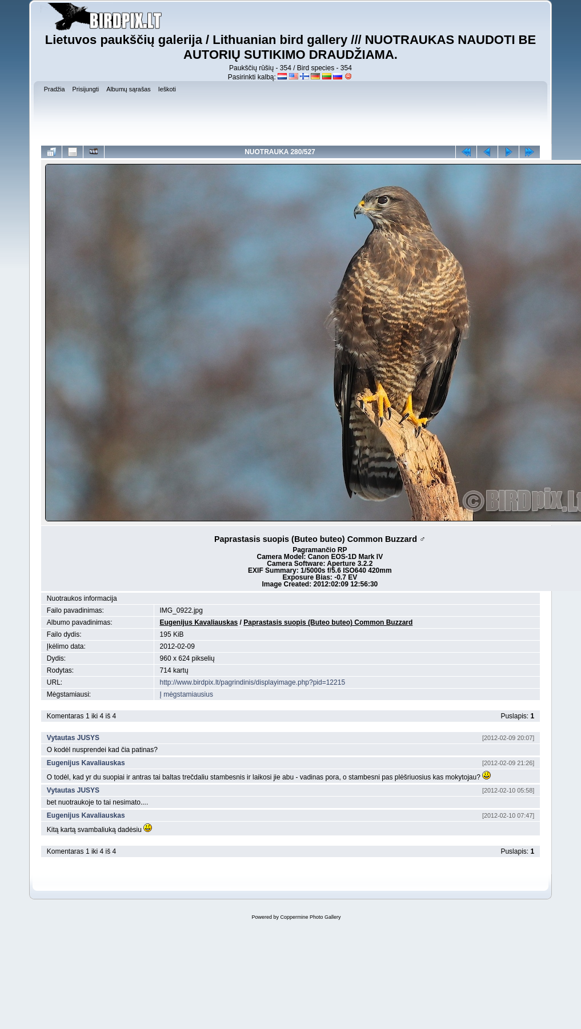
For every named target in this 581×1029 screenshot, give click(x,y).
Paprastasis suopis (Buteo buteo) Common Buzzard (327, 622)
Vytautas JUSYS (73, 738)
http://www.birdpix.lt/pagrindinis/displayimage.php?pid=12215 (253, 682)
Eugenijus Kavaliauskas (199, 622)
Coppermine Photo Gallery (310, 917)
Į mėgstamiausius (186, 694)
